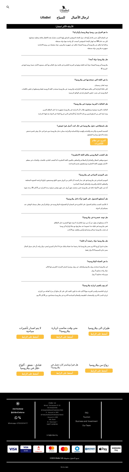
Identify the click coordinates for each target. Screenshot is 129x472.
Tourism (86, 417)
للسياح (61, 26)
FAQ (86, 412)
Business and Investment (87, 421)
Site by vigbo (64, 467)
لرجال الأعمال (80, 26)
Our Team (86, 425)
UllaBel (45, 26)
